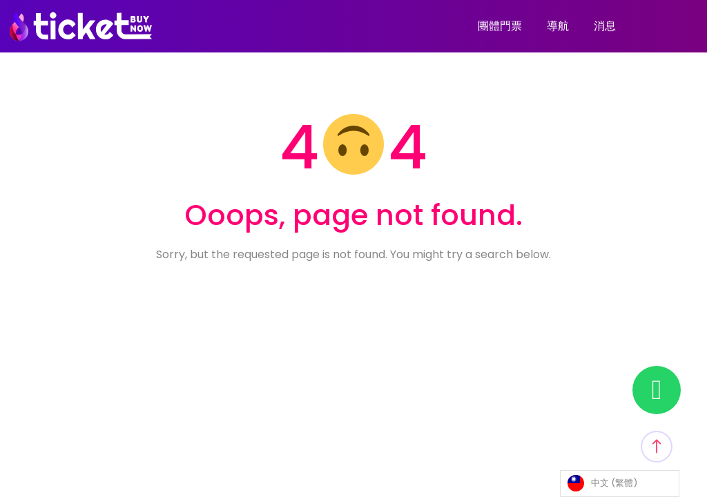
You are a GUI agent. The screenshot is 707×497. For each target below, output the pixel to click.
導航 (558, 26)
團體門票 (500, 26)
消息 (605, 26)
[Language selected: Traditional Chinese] (619, 483)
